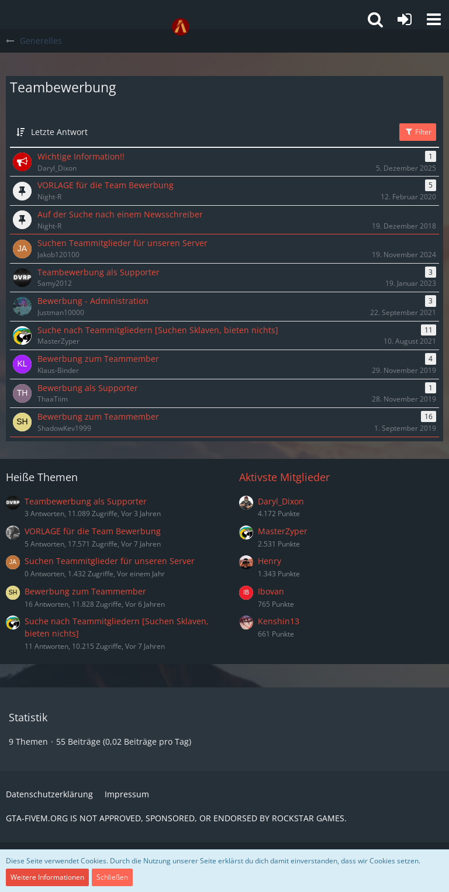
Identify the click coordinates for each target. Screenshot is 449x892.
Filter (417, 132)
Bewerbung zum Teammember (85, 591)
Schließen (112, 877)
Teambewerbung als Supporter (86, 501)
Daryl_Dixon (281, 501)
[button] (433, 19)
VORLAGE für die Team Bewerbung (93, 531)
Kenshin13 (278, 621)
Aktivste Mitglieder (284, 477)
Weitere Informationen (47, 877)
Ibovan (271, 591)
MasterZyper (283, 531)
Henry (269, 560)
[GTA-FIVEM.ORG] (181, 27)
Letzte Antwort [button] (59, 131)
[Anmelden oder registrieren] (404, 19)
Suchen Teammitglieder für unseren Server (110, 560)
